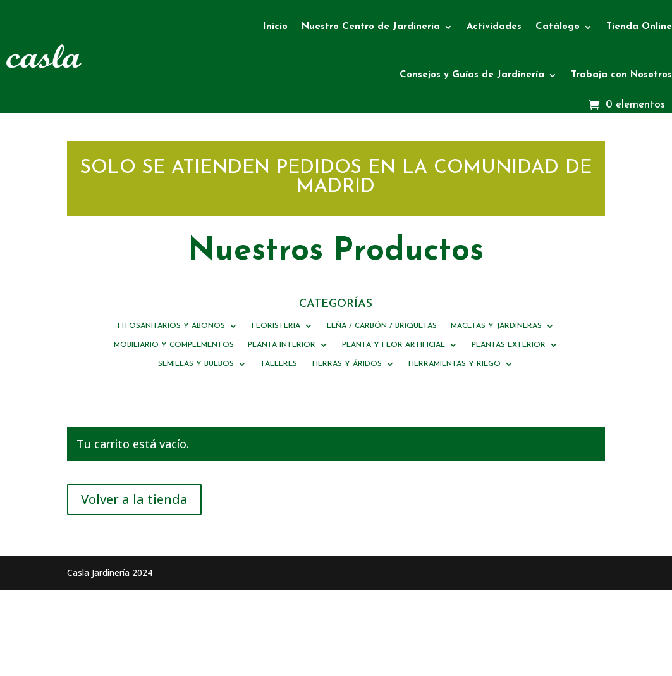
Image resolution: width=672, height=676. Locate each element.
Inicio (275, 27)
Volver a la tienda (134, 499)
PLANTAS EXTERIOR (509, 345)
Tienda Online (639, 27)
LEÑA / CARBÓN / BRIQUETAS (382, 326)
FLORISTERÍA (276, 326)
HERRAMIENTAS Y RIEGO (454, 364)
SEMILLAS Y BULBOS (196, 364)
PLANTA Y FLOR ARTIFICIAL (393, 345)
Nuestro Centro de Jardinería (371, 27)
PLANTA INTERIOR (281, 345)
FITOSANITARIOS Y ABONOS (171, 326)
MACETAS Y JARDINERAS (496, 326)
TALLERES (278, 364)
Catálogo (557, 27)
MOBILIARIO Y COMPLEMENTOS (174, 345)
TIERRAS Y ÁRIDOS (346, 364)
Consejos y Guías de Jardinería (472, 75)
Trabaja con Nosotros (621, 75)
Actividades (494, 27)
